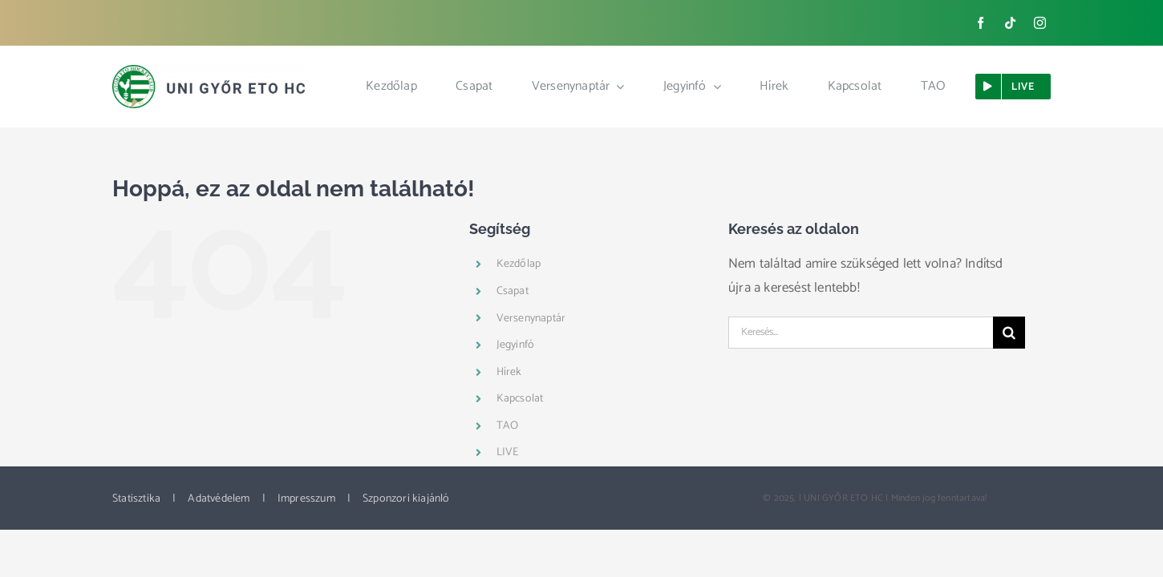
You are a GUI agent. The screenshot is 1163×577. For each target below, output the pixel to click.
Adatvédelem (218, 499)
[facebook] (980, 23)
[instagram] (1040, 23)
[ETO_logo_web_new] (208, 71)
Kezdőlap (518, 264)
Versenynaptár (531, 318)
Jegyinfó (515, 345)
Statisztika (136, 499)
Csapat (512, 291)
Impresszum (306, 499)
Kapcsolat (520, 398)
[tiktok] (1010, 23)
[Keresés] (1009, 333)
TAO (507, 426)
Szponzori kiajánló (406, 499)
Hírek (509, 372)
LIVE (507, 452)
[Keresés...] (860, 333)
